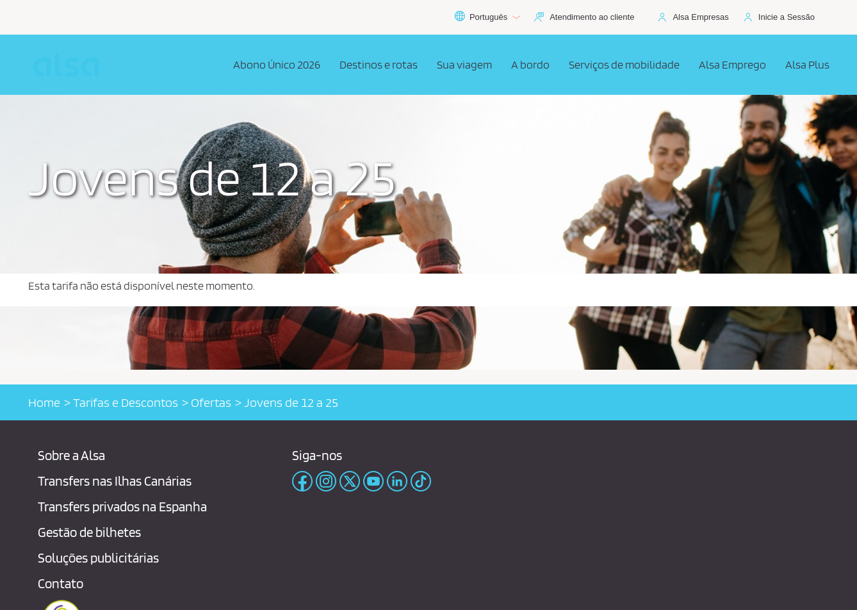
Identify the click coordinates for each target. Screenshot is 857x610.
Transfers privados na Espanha (122, 507)
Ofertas (211, 402)
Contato (60, 583)
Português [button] (487, 17)
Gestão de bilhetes (89, 532)
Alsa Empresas (700, 17)
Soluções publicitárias (98, 558)
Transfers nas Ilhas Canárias (115, 481)
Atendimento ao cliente (592, 17)
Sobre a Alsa (71, 455)
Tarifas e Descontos (125, 402)
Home (44, 402)
